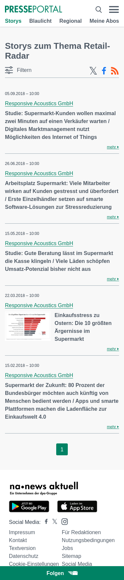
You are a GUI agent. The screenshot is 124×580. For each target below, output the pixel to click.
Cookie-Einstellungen (34, 564)
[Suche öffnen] (98, 9)
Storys (13, 21)
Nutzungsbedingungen (88, 540)
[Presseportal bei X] (53, 522)
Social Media (77, 564)
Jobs (67, 548)
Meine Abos (104, 21)
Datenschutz (23, 556)
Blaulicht (40, 21)
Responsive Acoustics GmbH (39, 103)
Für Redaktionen (81, 532)
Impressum (22, 532)
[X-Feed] (93, 71)
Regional (71, 21)
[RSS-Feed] (114, 71)
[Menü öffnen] (114, 9)
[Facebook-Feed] (104, 71)
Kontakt (18, 540)
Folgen (62, 573)
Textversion (22, 548)
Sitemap (71, 556)
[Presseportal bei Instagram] (63, 521)
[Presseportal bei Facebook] (44, 522)
